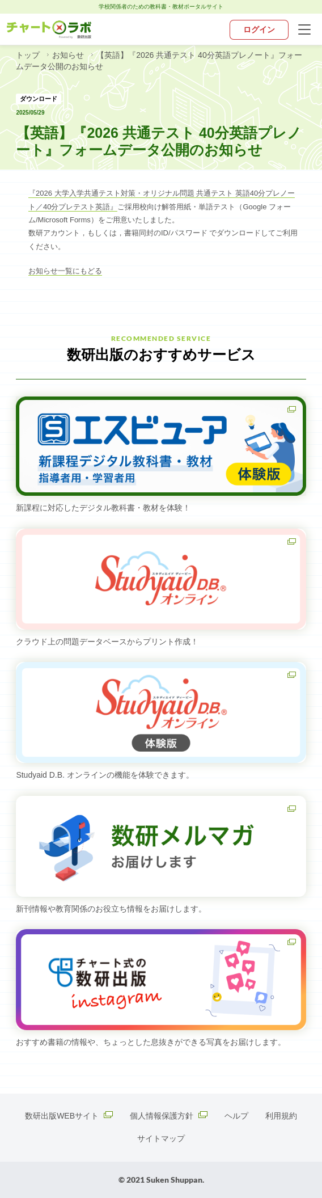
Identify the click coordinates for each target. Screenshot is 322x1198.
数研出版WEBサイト (69, 1115)
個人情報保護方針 (168, 1115)
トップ (29, 55)
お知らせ (69, 55)
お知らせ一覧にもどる (65, 271)
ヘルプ (236, 1115)
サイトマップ (161, 1138)
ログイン (259, 29)
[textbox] (161, 227)
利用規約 (281, 1115)
